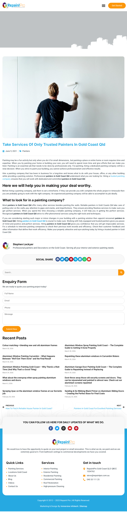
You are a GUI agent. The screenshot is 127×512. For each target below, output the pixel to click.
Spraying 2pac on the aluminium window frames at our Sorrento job (32, 392)
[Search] (121, 272)
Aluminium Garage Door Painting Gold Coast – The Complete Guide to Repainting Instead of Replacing (93, 368)
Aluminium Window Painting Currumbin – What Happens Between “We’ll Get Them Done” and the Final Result (28, 357)
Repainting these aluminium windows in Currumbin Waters (92, 356)
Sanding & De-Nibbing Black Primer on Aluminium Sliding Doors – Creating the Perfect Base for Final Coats (94, 392)
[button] (103, 5)
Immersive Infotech (69, 506)
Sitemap (83, 506)
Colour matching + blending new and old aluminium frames (29, 345)
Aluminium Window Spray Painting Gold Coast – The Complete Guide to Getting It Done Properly (94, 346)
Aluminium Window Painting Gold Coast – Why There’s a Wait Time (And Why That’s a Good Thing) (30, 368)
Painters (26, 151)
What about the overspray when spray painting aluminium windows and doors (29, 379)
